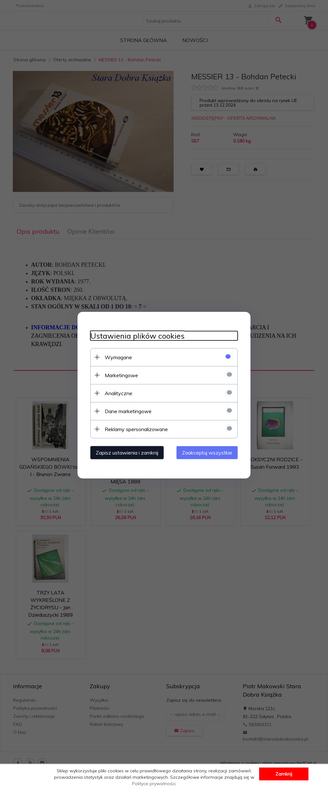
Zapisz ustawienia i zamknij (127, 452)
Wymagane (118, 357)
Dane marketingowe (128, 411)
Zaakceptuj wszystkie (207, 452)
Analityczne (118, 393)
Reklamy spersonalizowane (136, 429)
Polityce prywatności (154, 783)
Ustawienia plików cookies (137, 335)
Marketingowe (121, 375)
